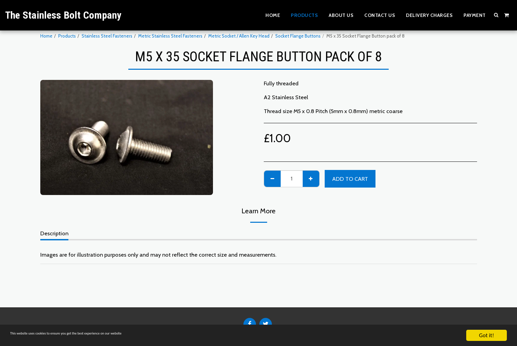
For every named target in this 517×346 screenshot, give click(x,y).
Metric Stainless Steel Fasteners (170, 36)
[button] (496, 15)
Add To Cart (350, 178)
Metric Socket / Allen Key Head (239, 36)
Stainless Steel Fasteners (107, 36)
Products (67, 36)
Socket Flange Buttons (298, 36)
